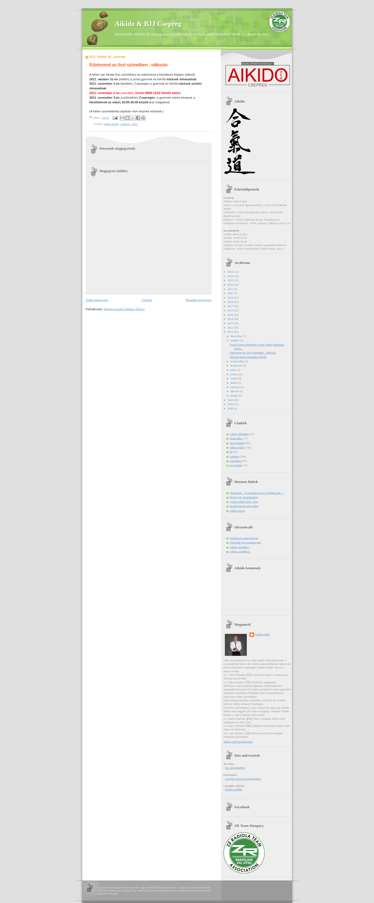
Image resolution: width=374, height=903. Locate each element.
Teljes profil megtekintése (238, 741)
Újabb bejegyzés (97, 300)
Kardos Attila (262, 634)
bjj (231, 451)
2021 (230, 288)
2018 (230, 301)
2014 (230, 318)
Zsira (134, 124)
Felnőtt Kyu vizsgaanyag (244, 538)
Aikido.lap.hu (237, 510)
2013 (230, 323)
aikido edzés (111, 124)
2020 (230, 293)
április (234, 382)
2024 (230, 276)
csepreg (125, 124)
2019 (230, 297)
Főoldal (147, 300)
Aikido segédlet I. (240, 547)
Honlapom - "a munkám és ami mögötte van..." (257, 492)
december (237, 336)
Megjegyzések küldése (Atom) (124, 309)
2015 (230, 314)
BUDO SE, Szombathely (244, 497)
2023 (230, 280)
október (235, 340)
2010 (230, 399)
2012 (230, 327)
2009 (230, 404)
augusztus (237, 365)
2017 (230, 305)
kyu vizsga (236, 465)
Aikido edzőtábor (240, 433)
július (234, 369)
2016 (230, 310)
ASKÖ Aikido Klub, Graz (244, 501)
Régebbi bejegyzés (199, 300)
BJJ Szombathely (235, 767)
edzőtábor (236, 460)
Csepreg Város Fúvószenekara (243, 778)
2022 (230, 284)
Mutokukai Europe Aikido (244, 506)
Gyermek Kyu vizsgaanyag (245, 542)
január (235, 395)
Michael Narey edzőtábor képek (248, 356)
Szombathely (237, 443)
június (234, 374)
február (235, 391)
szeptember (238, 361)
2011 (230, 331)
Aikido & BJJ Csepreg (148, 23)
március (235, 387)
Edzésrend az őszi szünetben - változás (253, 352)
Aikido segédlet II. (240, 551)
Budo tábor (236, 438)
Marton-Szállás (233, 789)
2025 (230, 271)
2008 (230, 408)
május (234, 378)
